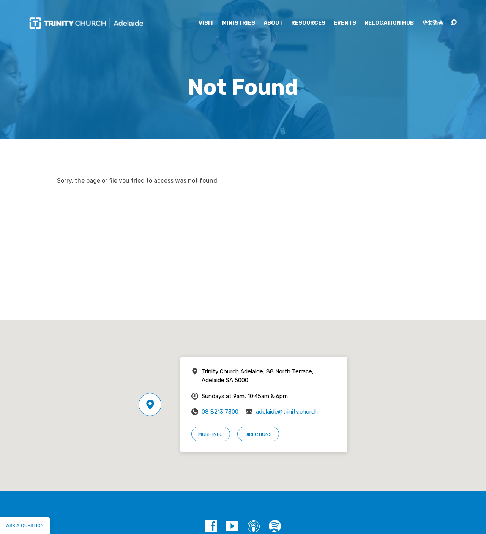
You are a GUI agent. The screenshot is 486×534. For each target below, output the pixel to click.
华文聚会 (432, 23)
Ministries (238, 23)
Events (345, 23)
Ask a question (25, 525)
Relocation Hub (389, 23)
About (273, 23)
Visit (206, 23)
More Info (210, 434)
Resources (308, 23)
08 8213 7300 (220, 411)
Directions (258, 434)
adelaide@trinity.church (287, 411)
